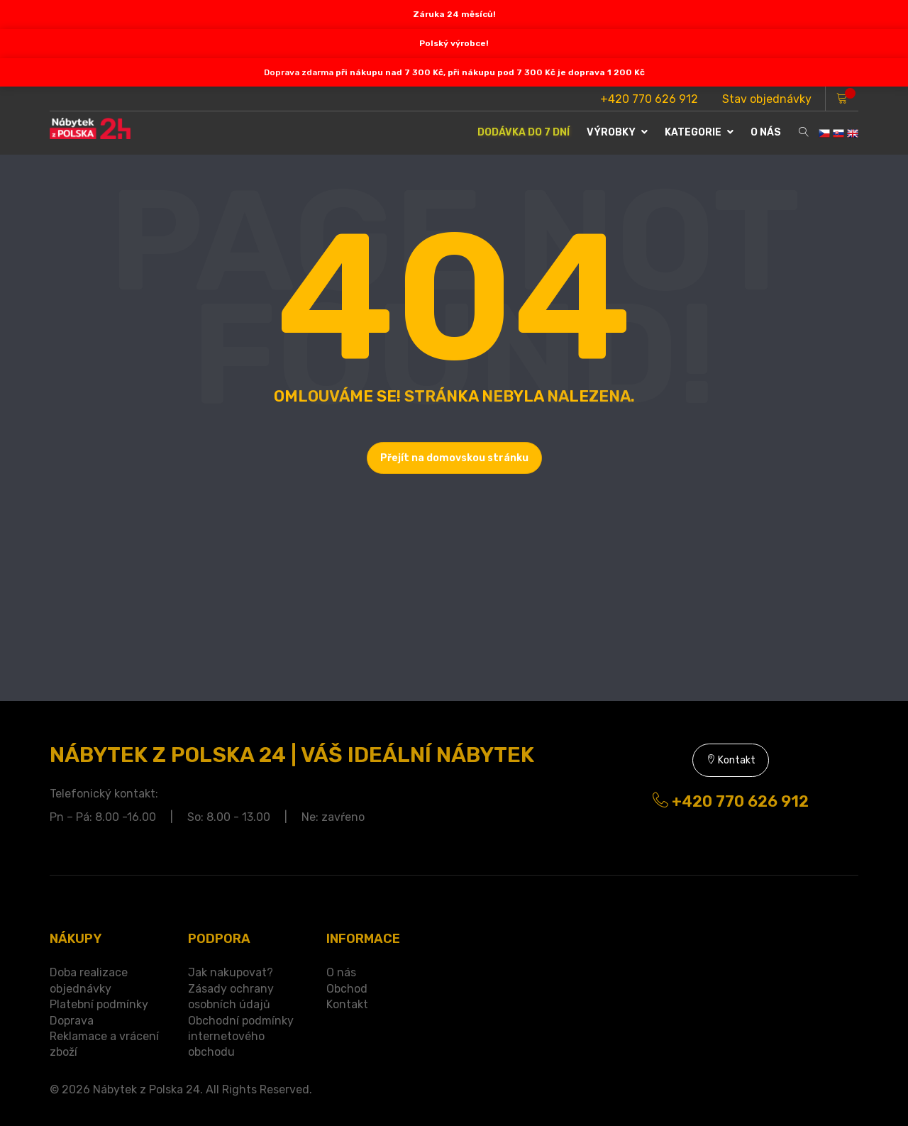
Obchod (346, 988)
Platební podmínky (99, 1004)
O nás (341, 972)
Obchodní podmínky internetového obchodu (241, 1036)
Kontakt (730, 760)
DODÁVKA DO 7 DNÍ (523, 132)
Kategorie (699, 132)
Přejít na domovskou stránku (454, 458)
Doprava (72, 1020)
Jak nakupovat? (230, 972)
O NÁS (766, 132)
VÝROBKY (617, 132)
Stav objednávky (767, 99)
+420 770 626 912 (649, 99)
